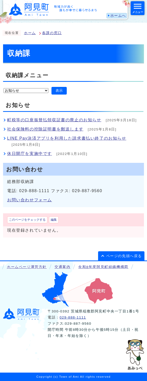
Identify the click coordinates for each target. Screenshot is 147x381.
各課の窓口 (52, 33)
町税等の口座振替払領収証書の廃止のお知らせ (54, 120)
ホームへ (118, 16)
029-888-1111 (73, 317)
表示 (59, 91)
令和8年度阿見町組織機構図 (103, 267)
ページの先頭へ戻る (124, 256)
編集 (54, 219)
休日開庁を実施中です (29, 153)
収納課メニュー (27, 75)
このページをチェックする (27, 219)
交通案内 (62, 267)
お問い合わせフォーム (29, 200)
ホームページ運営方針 (27, 267)
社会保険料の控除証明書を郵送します (45, 129)
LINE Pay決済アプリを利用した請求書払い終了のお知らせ (66, 138)
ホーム (30, 33)
